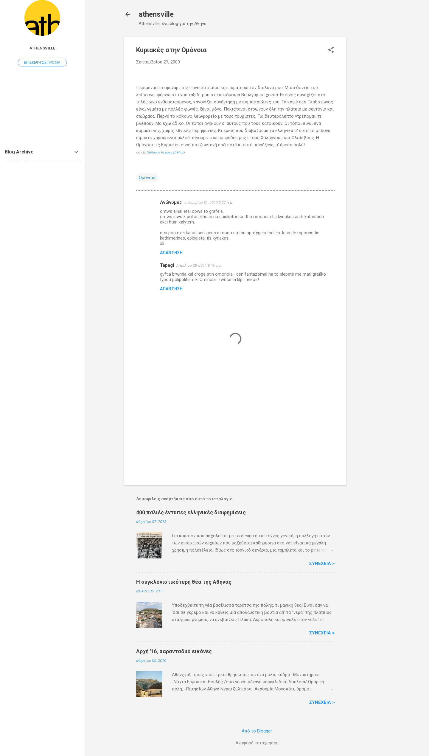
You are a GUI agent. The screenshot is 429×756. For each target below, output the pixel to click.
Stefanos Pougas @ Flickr (166, 152)
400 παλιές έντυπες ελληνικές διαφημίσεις (191, 512)
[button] (331, 50)
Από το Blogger (257, 731)
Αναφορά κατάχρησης (257, 743)
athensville (156, 14)
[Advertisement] (370, 126)
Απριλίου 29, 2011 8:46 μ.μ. (199, 265)
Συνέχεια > (322, 563)
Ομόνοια (147, 177)
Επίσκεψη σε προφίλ (42, 62)
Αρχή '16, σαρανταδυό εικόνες (174, 651)
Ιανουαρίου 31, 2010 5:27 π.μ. (208, 202)
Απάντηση (171, 252)
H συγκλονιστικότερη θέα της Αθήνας (183, 582)
